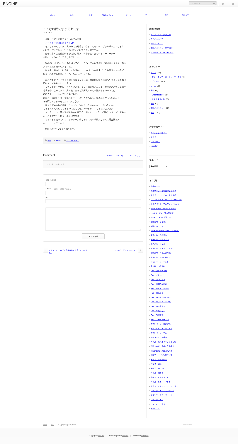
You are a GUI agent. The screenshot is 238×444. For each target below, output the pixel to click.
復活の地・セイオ (158, 244)
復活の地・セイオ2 (158, 222)
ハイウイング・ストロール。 (125, 250)
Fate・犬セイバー (158, 275)
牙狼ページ (155, 186)
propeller (154, 146)
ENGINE (10, 4)
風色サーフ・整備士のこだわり (163, 191)
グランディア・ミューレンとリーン (165, 386)
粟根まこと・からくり (160, 377)
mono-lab (125, 436)
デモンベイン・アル (159, 333)
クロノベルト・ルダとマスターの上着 (166, 200)
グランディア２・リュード (161, 395)
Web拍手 (185, 15)
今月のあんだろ (157, 39)
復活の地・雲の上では (160, 240)
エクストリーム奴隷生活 (161, 35)
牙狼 (166, 15)
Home (45, 425)
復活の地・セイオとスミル (161, 248)
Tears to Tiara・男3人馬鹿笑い (163, 213)
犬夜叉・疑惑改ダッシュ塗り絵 (163, 342)
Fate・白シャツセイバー (161, 297)
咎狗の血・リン (157, 226)
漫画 (90, 15)
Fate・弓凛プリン (158, 311)
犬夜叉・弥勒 (156, 364)
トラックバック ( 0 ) (114, 155)
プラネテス (156, 81)
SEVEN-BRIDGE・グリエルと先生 (165, 231)
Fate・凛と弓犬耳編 (159, 271)
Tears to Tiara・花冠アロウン (162, 217)
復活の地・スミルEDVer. (161, 253)
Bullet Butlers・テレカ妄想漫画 (163, 209)
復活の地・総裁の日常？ (161, 257)
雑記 (71, 15)
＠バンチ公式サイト (159, 133)
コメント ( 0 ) (134, 155)
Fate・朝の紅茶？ (158, 280)
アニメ (128, 15)
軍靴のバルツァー (109, 15)
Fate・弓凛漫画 (157, 315)
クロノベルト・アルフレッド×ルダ (165, 204)
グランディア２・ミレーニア (162, 391)
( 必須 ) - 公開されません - (59, 189)
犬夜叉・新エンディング (161, 382)
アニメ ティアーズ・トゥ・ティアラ (166, 77)
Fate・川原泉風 (157, 293)
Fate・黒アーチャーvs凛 (161, 302)
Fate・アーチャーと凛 (160, 320)
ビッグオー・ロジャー (160, 404)
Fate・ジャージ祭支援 (160, 288)
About (52, 15)
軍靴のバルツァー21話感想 (162, 48)
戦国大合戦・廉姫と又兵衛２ (162, 346)
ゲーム (147, 15)
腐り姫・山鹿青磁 (158, 266)
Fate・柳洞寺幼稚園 (159, 284)
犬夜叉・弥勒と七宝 (159, 360)
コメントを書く (72, 140)
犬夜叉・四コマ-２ (158, 368)
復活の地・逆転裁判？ (160, 235)
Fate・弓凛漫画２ (158, 306)
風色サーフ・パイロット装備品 (163, 195)
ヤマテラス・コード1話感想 (162, 52)
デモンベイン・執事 (159, 337)
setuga (58, 140)
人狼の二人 (155, 408)
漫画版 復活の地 (158, 99)
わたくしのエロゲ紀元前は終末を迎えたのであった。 (69, 251)
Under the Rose (158, 95)
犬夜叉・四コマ (157, 373)
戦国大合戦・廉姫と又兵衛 (161, 351)
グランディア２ (157, 400)
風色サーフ (155, 137)
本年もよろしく (157, 43)
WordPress (144, 436)
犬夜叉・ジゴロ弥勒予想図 (161, 355)
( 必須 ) (51, 180)
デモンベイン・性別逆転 (161, 324)
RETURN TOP (187, 425)
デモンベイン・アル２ (160, 262)
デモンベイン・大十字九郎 (161, 329)
